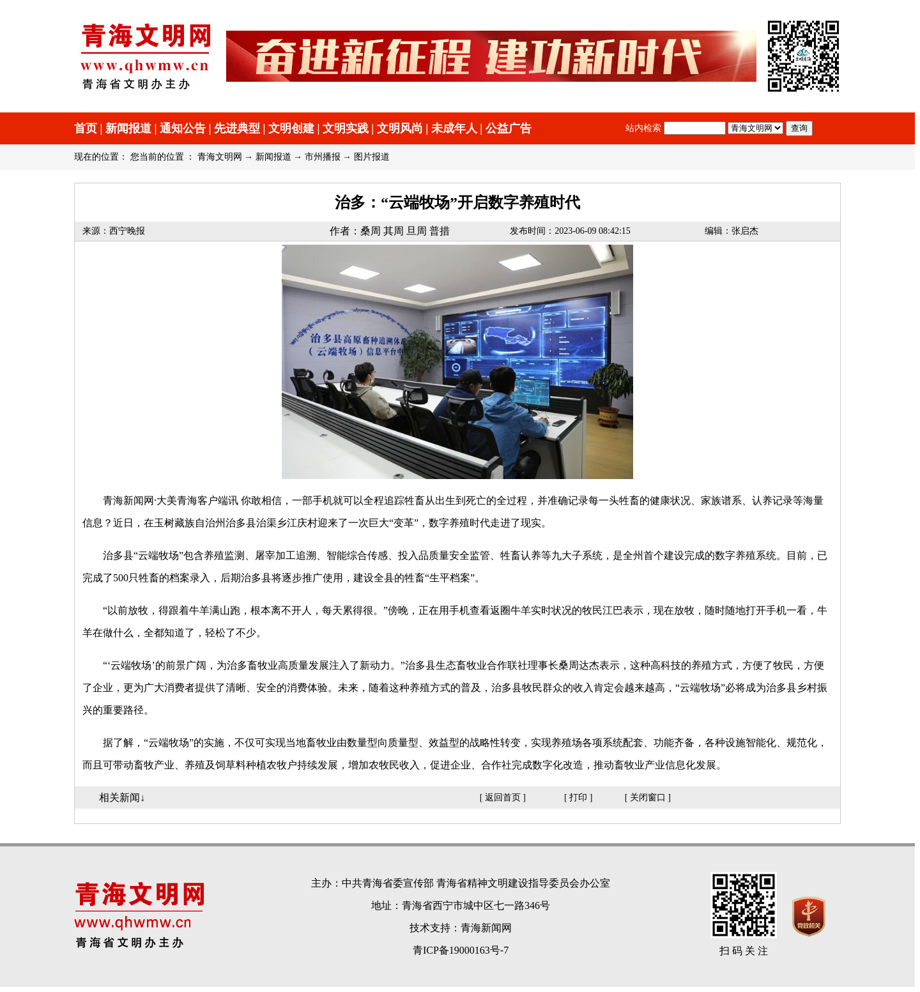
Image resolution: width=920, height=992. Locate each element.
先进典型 (237, 128)
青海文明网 (219, 157)
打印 (578, 797)
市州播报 (323, 157)
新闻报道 (128, 128)
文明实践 (346, 128)
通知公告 (183, 128)
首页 (85, 128)
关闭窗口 (648, 797)
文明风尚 (400, 128)
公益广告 (509, 128)
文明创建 (291, 128)
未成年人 (454, 128)
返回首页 (503, 797)
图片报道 (372, 157)
